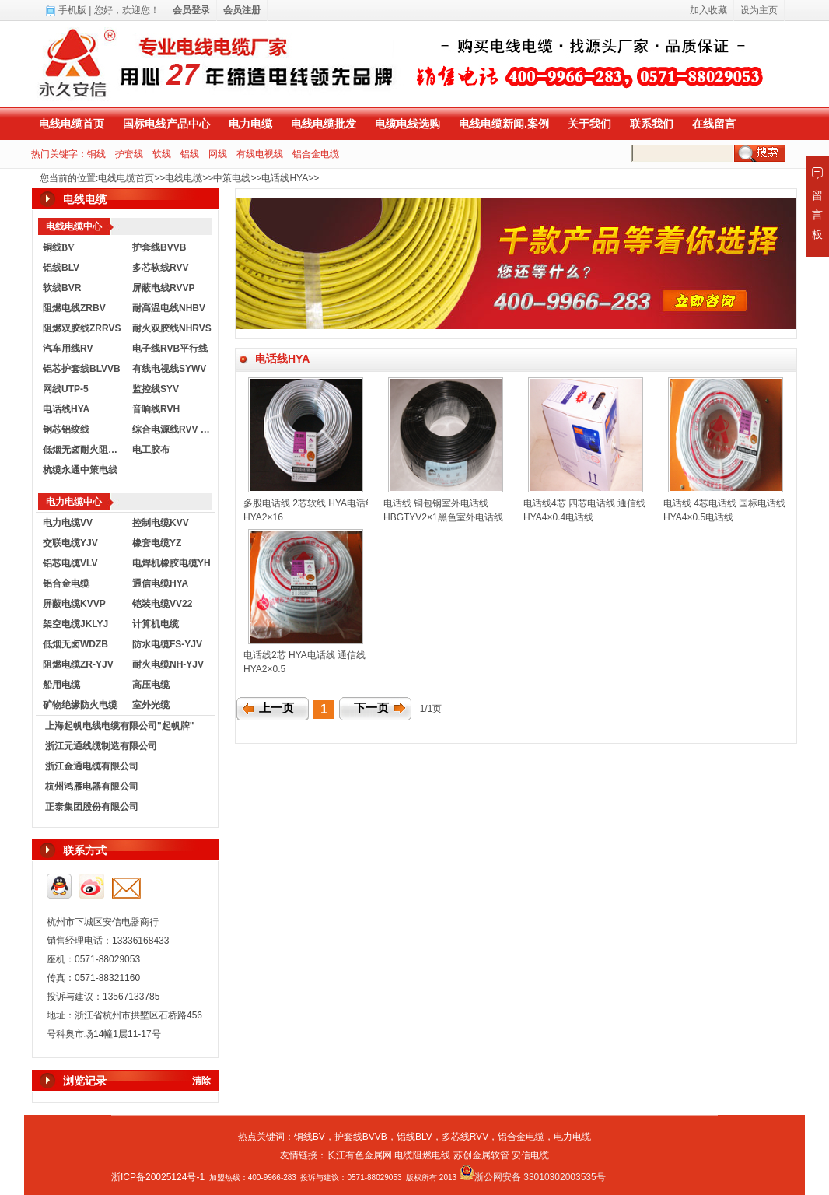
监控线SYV (155, 389)
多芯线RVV (465, 1136)
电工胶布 (151, 449)
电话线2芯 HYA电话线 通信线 (304, 655)
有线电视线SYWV (169, 368)
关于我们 (589, 123)
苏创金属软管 (481, 1155)
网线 (217, 154)
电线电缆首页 (71, 123)
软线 (161, 154)
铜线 (96, 154)
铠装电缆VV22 (162, 603)
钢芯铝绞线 (66, 429)
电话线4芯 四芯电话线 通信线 (584, 503)
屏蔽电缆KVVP (74, 603)
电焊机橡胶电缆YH (171, 563)
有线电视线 (259, 154)
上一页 (276, 708)
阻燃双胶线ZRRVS (82, 328)
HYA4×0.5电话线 (698, 517)
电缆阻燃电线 (422, 1155)
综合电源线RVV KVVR (173, 429)
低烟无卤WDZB (75, 644)
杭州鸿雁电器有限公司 (91, 786)
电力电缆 (250, 123)
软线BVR (62, 287)
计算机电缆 (155, 624)
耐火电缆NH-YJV (168, 664)
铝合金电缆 (315, 154)
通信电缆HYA (160, 583)
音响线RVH (156, 409)
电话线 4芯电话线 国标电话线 (724, 503)
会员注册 (242, 10)
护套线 (129, 154)
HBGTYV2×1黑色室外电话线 (443, 517)
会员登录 (191, 10)
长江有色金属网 (359, 1155)
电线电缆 (183, 178)
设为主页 (759, 10)
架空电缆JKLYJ (75, 624)
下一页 (371, 708)
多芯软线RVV (160, 267)
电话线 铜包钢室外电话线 (435, 503)
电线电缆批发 (323, 123)
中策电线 (231, 178)
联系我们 (651, 123)
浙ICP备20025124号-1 (158, 1177)
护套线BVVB (159, 247)
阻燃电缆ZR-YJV (78, 664)
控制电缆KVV (160, 522)
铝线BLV (61, 267)
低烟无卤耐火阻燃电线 (84, 449)
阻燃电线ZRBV (74, 308)
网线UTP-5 (66, 389)
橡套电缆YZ (156, 543)
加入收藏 (708, 10)
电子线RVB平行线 (170, 348)
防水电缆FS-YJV (167, 644)
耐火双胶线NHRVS (172, 328)
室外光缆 (151, 704)
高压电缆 (151, 684)
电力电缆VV (68, 522)
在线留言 (714, 123)
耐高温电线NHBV (168, 308)
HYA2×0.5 (264, 669)
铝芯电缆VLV (70, 563)
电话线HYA (284, 178)
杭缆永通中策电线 (80, 469)
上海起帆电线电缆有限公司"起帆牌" (119, 725)
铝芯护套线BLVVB (82, 368)
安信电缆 (530, 1155)
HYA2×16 (263, 517)
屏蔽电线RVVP (163, 287)
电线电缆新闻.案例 (504, 123)
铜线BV (309, 1136)
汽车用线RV (68, 348)
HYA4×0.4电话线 (558, 517)
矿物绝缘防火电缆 (80, 704)
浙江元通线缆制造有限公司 (101, 746)
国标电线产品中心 (166, 123)
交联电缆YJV (70, 543)
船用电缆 (61, 684)
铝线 (189, 154)
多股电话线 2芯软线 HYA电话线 (309, 503)
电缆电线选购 (407, 123)
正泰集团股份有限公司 (91, 806)
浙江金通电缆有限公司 (91, 766)
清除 (201, 1080)
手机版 (72, 10)
